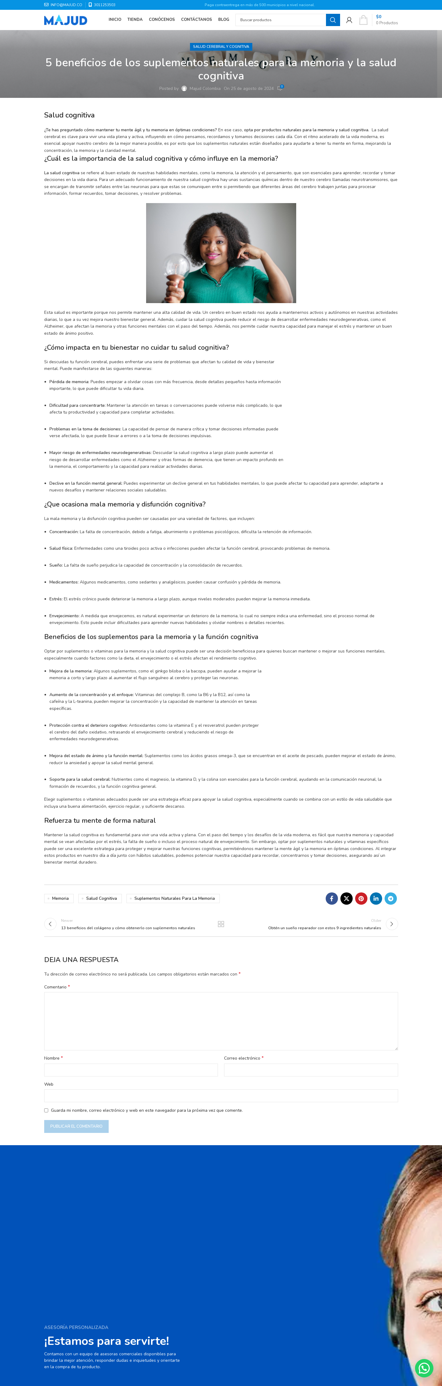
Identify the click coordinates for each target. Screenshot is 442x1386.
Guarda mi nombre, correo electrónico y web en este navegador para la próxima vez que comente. (147, 1114)
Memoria (60, 898)
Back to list (221, 926)
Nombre (53, 1062)
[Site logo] (65, 22)
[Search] (287, 23)
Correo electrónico (244, 1062)
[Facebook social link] (332, 898)
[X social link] (346, 898)
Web (48, 1088)
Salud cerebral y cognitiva (221, 46)
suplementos (118, 636)
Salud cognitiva (101, 898)
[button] (424, 1368)
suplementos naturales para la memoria (174, 898)
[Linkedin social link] (376, 898)
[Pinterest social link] (361, 898)
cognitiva (70, 173)
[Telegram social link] (391, 898)
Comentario (57, 991)
